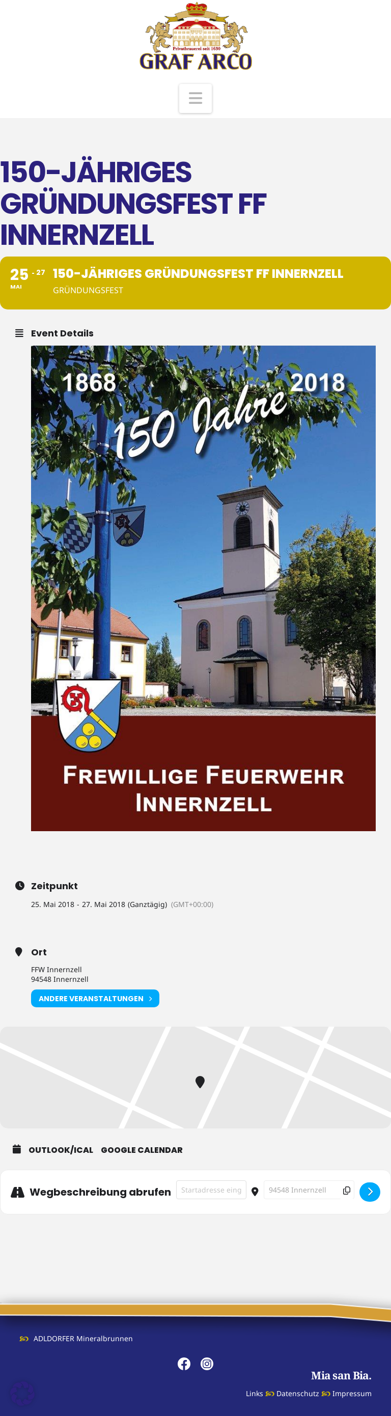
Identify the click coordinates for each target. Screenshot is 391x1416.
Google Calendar (142, 1150)
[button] (195, 98)
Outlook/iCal (61, 1150)
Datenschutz (297, 1393)
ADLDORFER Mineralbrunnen (83, 1338)
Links (254, 1393)
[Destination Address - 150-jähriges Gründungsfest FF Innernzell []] (309, 1189)
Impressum (352, 1393)
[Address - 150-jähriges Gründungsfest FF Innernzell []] (211, 1189)
